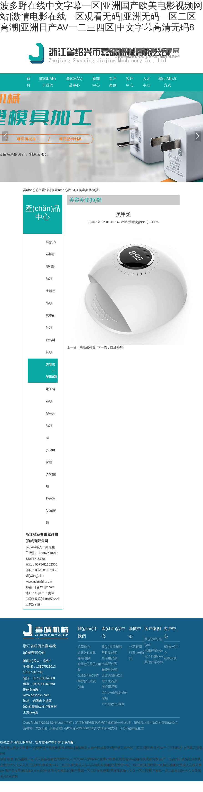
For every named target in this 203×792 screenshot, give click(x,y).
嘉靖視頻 (84, 658)
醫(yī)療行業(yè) (153, 642)
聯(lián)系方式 (167, 82)
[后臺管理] (55, 728)
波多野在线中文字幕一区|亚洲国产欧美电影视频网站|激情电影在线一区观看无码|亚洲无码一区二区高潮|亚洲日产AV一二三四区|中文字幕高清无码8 (101, 16)
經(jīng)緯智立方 (132, 728)
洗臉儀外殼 (88, 347)
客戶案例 (113, 82)
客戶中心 (129, 82)
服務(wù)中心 (172, 649)
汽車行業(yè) (154, 650)
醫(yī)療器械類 (51, 248)
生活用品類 (50, 297)
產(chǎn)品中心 (74, 82)
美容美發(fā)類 (89, 190)
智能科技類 (50, 346)
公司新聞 (135, 647)
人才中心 (146, 82)
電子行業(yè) (154, 656)
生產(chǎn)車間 (88, 675)
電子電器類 (50, 395)
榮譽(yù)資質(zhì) (87, 684)
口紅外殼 (116, 347)
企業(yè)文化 (87, 652)
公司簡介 (84, 647)
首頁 (28, 82)
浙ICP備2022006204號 (80, 728)
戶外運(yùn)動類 (51, 510)
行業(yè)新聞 (136, 655)
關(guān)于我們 (47, 82)
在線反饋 (170, 658)
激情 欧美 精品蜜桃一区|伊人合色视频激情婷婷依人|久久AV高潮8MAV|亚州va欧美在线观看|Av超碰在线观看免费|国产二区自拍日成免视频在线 (100, 759)
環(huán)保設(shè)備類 (51, 462)
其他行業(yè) (154, 662)
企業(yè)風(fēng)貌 (89, 666)
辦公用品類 (50, 419)
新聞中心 (96, 82)
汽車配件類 (50, 321)
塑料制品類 (50, 272)
